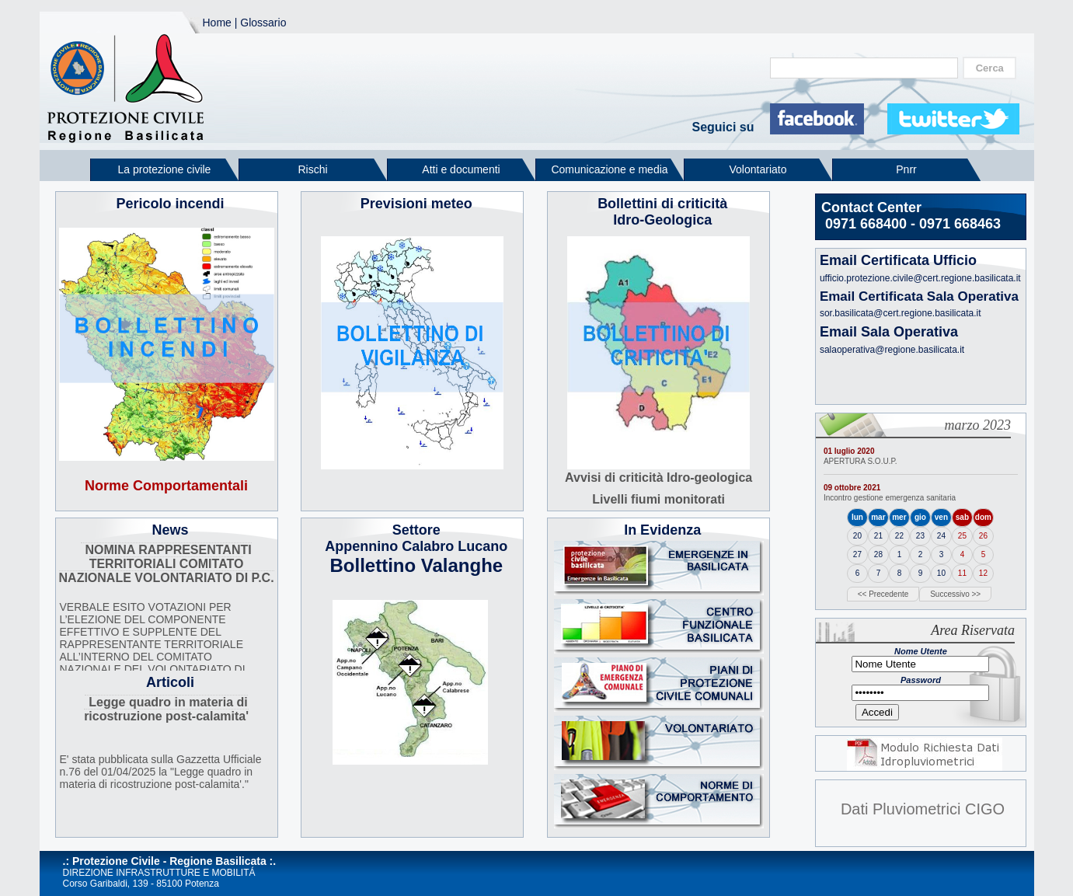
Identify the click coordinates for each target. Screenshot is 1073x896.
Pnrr (906, 169)
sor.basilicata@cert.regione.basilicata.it (900, 313)
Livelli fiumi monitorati (658, 499)
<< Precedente (883, 594)
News (170, 530)
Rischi (312, 169)
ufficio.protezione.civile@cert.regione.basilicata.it (920, 278)
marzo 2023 (977, 425)
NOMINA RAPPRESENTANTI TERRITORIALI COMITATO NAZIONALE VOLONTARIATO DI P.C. (166, 563)
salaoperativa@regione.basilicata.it (892, 349)
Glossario (263, 22)
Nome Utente (920, 651)
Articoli (170, 682)
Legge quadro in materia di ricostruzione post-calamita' (166, 709)
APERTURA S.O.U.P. (860, 461)
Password (921, 680)
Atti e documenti (461, 169)
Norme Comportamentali (166, 485)
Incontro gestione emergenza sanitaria (890, 497)
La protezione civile (164, 169)
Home (217, 22)
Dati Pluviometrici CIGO (923, 809)
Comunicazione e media (609, 169)
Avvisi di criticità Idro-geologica (658, 477)
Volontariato (758, 169)
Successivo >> (955, 594)
